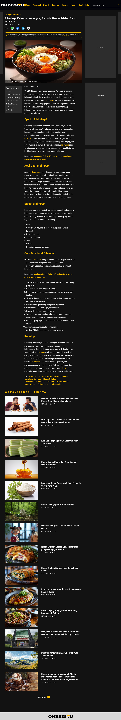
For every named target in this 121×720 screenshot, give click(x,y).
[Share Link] (28, 28)
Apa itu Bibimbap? (14, 94)
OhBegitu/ (8, 15)
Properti (73, 5)
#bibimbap (33, 376)
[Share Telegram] (23, 28)
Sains (87, 5)
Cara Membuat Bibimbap (13, 105)
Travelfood (37, 5)
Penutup (10, 110)
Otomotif (65, 5)
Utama (10, 91)
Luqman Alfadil (34, 86)
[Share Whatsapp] (12, 28)
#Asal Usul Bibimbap (33, 379)
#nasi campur (30, 384)
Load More (43, 697)
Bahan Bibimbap (13, 101)
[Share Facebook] (17, 28)
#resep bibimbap (62, 382)
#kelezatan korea (56, 384)
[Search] (119, 5)
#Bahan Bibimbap (49, 379)
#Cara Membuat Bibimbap (35, 382)
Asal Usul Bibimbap (14, 98)
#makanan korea (45, 376)
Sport (81, 5)
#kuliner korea (43, 384)
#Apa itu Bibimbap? (61, 376)
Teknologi (55, 5)
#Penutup (50, 382)
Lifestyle (46, 5)
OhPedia (27, 5)
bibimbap (49, 100)
